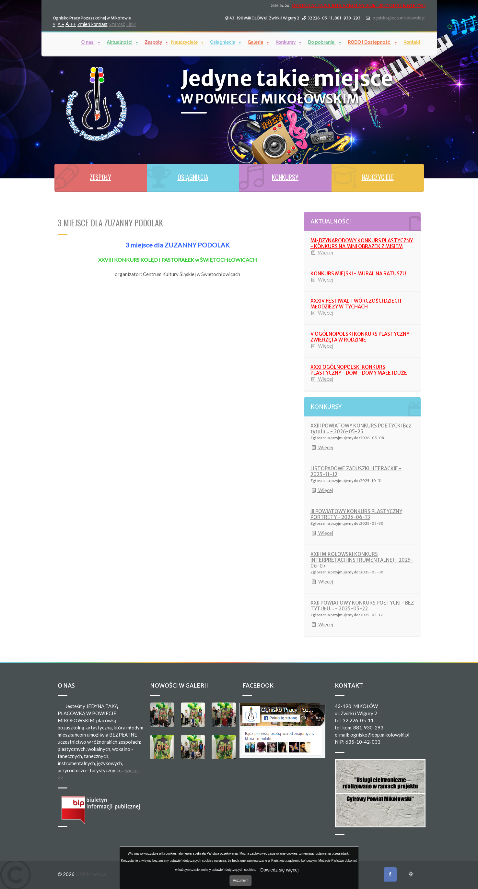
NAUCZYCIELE (378, 177)
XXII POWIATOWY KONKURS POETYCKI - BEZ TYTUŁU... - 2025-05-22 (362, 606)
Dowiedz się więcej (279, 869)
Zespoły (153, 41)
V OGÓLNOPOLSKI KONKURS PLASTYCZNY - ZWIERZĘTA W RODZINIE (361, 337)
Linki (131, 24)
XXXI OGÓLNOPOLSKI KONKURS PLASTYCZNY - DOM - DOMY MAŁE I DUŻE (358, 370)
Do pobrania (321, 41)
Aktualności (119, 41)
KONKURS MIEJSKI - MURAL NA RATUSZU (358, 273)
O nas (88, 41)
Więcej (321, 253)
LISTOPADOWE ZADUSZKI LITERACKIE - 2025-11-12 (356, 471)
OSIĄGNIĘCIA (193, 177)
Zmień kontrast (92, 24)
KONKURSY (285, 177)
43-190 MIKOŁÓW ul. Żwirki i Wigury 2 (264, 17)
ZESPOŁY (100, 177)
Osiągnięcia (222, 41)
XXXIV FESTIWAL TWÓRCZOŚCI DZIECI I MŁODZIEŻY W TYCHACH (355, 304)
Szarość (117, 24)
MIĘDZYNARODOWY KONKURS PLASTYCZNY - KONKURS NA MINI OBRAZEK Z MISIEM (361, 243)
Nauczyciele (184, 41)
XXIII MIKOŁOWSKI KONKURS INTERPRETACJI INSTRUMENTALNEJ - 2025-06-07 (361, 560)
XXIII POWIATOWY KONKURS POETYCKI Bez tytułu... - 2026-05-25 (360, 429)
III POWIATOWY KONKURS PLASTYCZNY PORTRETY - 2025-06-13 (356, 514)
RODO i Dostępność (369, 41)
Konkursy (285, 41)
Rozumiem (241, 880)
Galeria (255, 41)
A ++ (70, 24)
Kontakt (411, 41)
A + (61, 24)
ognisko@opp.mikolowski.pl (399, 17)
